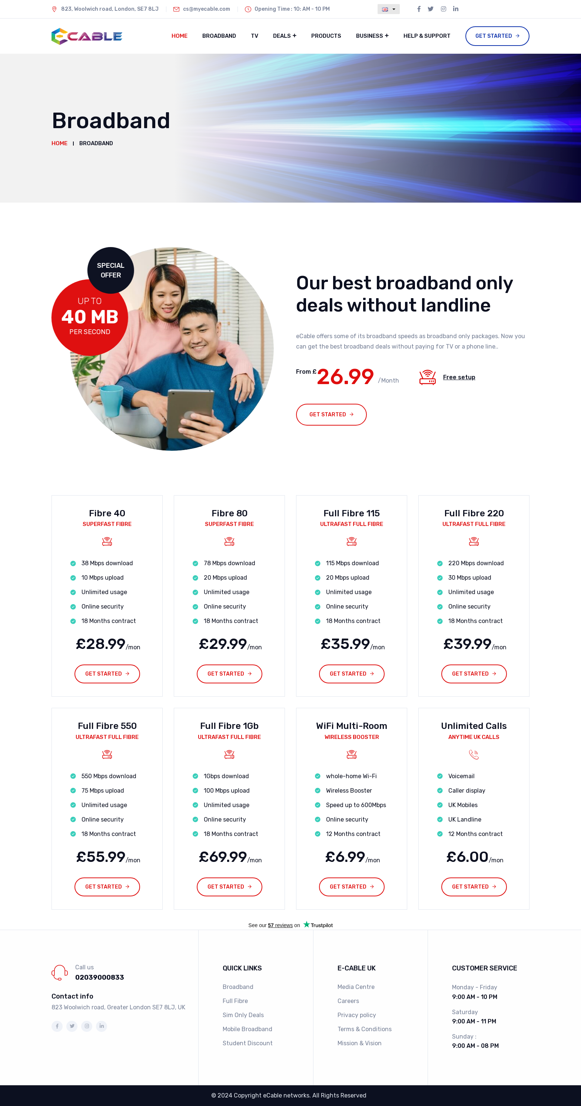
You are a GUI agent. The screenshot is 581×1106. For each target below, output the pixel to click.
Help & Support (427, 36)
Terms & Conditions (365, 1029)
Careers (348, 1001)
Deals (282, 36)
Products (326, 36)
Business (369, 36)
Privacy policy (357, 1015)
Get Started (493, 36)
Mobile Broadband (247, 1029)
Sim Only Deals (243, 1015)
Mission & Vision (360, 1043)
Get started (327, 415)
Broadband (219, 36)
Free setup (459, 377)
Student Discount (248, 1043)
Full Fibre (235, 1001)
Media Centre (356, 986)
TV (254, 36)
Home (179, 36)
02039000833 (99, 977)
